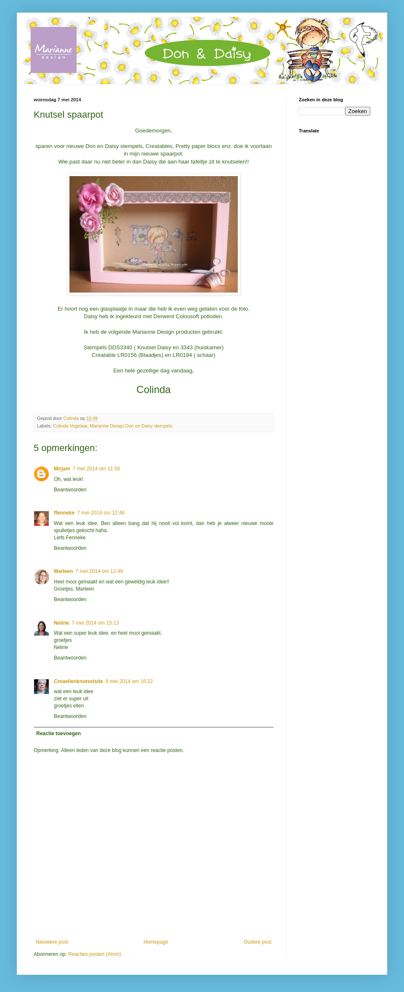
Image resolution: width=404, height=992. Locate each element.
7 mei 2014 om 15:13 (95, 623)
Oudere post (257, 942)
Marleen (63, 571)
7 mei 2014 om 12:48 (99, 571)
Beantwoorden (70, 490)
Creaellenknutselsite (78, 681)
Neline (61, 623)
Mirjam (62, 469)
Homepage (156, 942)
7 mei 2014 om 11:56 (96, 469)
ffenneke (64, 513)
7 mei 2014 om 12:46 (101, 513)
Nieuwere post (52, 942)
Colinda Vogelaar (70, 425)
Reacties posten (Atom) (94, 954)
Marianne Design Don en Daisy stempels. (131, 425)
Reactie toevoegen (58, 733)
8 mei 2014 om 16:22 (129, 681)
